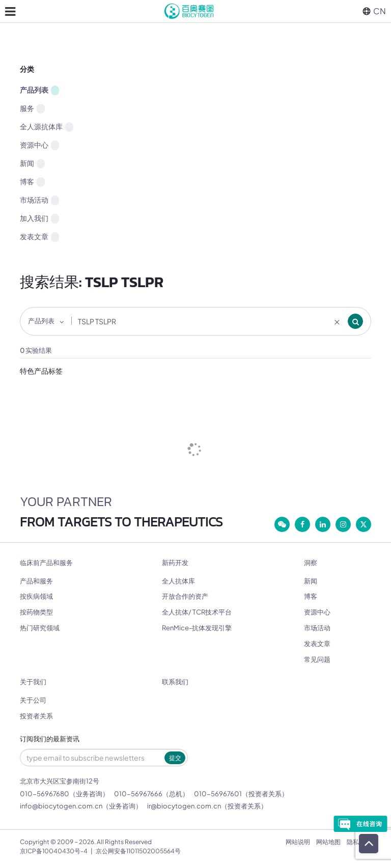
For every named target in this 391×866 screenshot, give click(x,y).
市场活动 (39, 200)
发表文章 (39, 237)
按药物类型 (36, 612)
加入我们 (39, 218)
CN (374, 11)
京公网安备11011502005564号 (138, 851)
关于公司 (33, 700)
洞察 (310, 563)
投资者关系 (36, 716)
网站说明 (298, 842)
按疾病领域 (36, 596)
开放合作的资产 (185, 596)
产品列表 (39, 90)
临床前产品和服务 (46, 563)
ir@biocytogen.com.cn (184, 806)
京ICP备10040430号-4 (54, 851)
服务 (32, 108)
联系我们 (175, 682)
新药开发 (175, 563)
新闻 (32, 163)
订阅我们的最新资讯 (49, 739)
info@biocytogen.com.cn (61, 806)
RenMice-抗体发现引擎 (197, 628)
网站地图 (328, 842)
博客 (32, 182)
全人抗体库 (178, 581)
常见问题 (317, 659)
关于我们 (33, 682)
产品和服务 (36, 581)
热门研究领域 (40, 628)
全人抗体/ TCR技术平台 (197, 612)
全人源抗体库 (46, 127)
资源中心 (39, 145)
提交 (175, 758)
